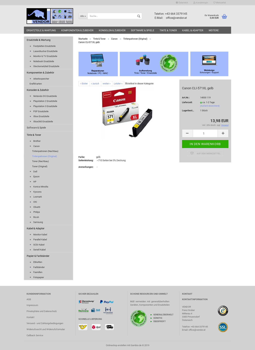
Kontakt (30, 317)
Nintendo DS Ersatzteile (43, 96)
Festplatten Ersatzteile (42, 46)
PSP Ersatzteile (39, 111)
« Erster (84, 83)
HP (32, 181)
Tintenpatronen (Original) (44, 156)
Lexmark (35, 196)
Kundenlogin (200, 2)
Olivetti (34, 207)
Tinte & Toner (168, 30)
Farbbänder (37, 267)
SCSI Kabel (36, 244)
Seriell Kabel (37, 249)
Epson (34, 176)
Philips (34, 212)
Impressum (32, 305)
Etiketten (35, 262)
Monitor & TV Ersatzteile (43, 56)
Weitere (214, 30)
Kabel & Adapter (192, 30)
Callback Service (35, 335)
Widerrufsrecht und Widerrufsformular (46, 329)
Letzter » (118, 83)
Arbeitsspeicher (39, 78)
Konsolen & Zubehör (112, 30)
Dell (33, 171)
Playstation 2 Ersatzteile (43, 101)
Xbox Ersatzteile (39, 116)
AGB (29, 299)
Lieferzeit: (187, 102)
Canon (34, 146)
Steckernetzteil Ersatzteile (44, 66)
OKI (33, 202)
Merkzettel (219, 2)
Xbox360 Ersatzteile (41, 121)
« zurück (95, 83)
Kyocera (35, 191)
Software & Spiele (142, 30)
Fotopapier (36, 277)
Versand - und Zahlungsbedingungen (45, 323)
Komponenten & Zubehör (77, 30)
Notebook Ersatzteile (41, 61)
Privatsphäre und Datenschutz (42, 311)
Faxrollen (35, 272)
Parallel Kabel (38, 239)
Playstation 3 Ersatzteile (43, 106)
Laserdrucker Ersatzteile (43, 51)
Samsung (36, 222)
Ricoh (34, 217)
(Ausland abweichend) (210, 106)
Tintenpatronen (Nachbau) (45, 151)
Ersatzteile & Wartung (41, 30)
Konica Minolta (38, 186)
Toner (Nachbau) (40, 161)
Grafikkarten (35, 83)
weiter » (106, 83)
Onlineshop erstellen (116, 345)
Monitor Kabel (38, 234)
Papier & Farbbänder (38, 256)
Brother (35, 141)
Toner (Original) (39, 166)
